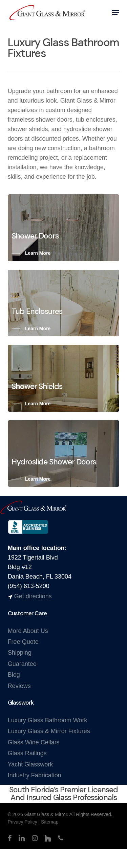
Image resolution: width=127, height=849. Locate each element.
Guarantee (22, 663)
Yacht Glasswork (30, 764)
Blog (14, 674)
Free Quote (23, 641)
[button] (115, 12)
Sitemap (49, 822)
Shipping (19, 652)
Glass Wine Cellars (34, 742)
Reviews (19, 686)
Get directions (33, 596)
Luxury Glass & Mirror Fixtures (49, 731)
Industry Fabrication (34, 775)
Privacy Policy (22, 822)
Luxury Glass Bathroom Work (47, 720)
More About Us (28, 630)
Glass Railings (27, 753)
